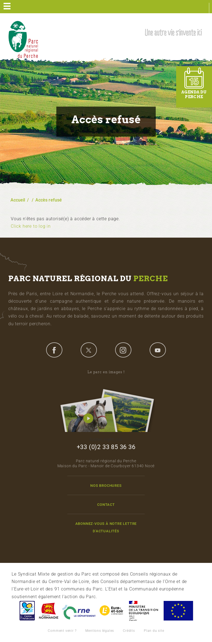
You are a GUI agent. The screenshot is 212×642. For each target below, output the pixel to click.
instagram (123, 349)
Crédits (129, 631)
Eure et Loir (111, 610)
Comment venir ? (62, 631)
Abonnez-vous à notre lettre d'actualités (106, 527)
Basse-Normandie (48, 610)
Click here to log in (31, 226)
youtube (158, 349)
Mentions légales (99, 631)
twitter (89, 349)
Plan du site (154, 631)
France (143, 610)
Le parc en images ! (106, 401)
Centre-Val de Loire (27, 610)
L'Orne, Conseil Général (79, 610)
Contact (106, 505)
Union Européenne (178, 610)
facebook (54, 349)
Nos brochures (105, 485)
